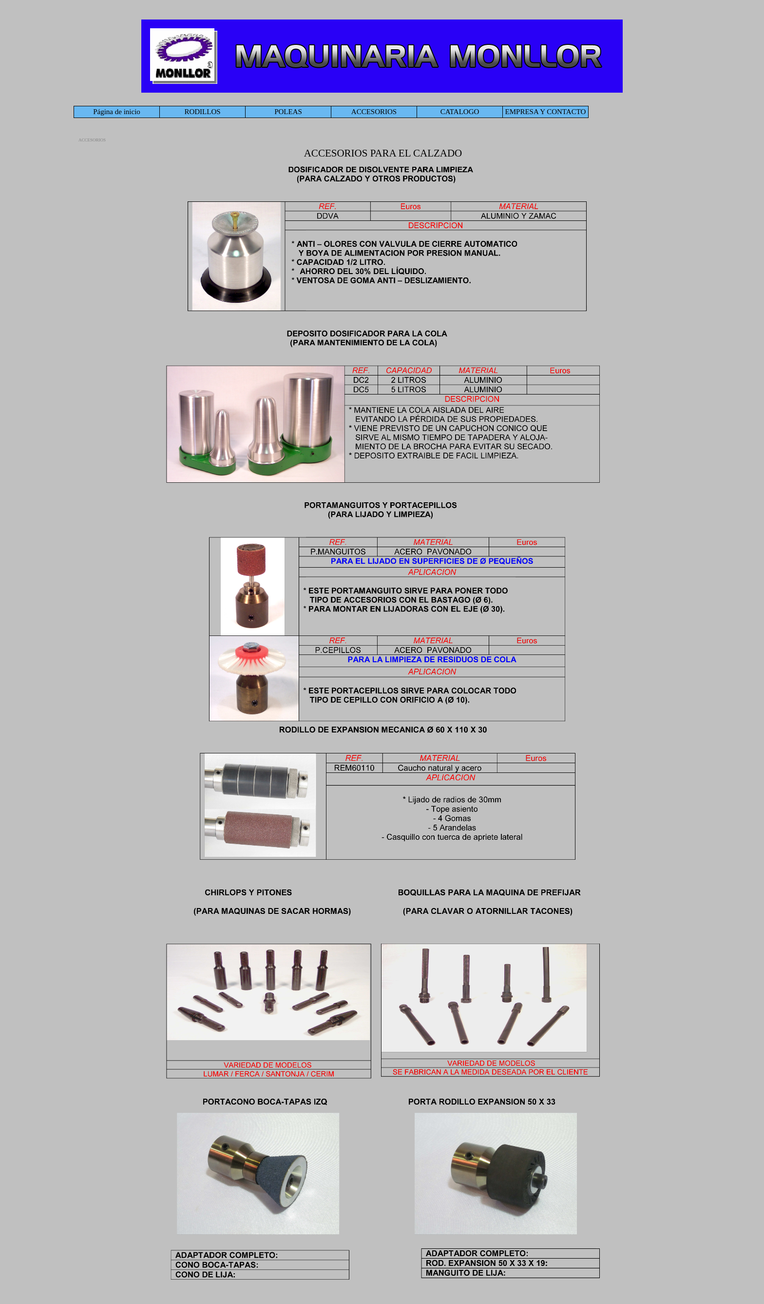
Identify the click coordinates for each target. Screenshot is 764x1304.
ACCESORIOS (374, 112)
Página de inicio (116, 112)
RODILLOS (202, 112)
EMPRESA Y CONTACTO (545, 112)
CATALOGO (459, 112)
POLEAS (288, 112)
